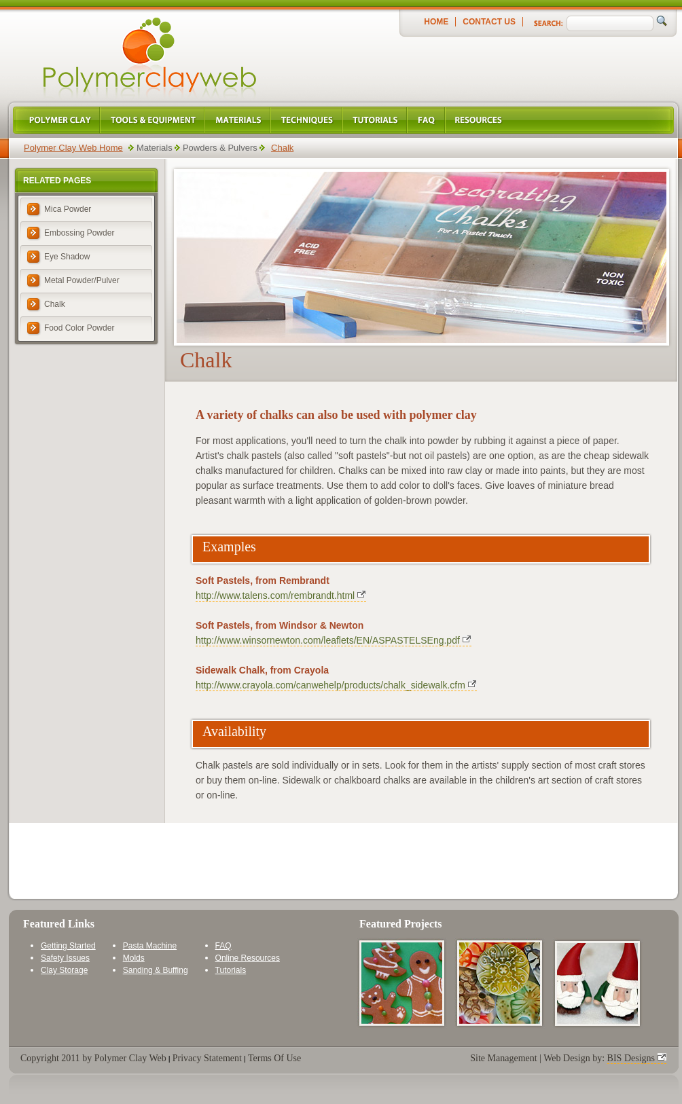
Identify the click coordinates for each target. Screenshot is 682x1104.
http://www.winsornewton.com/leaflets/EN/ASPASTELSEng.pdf (328, 640)
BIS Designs (631, 1058)
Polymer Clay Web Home (73, 148)
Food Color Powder (79, 328)
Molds (134, 958)
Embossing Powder (79, 233)
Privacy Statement (207, 1058)
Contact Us (489, 21)
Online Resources (247, 958)
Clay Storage (64, 970)
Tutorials (231, 970)
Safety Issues (65, 958)
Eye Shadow (67, 256)
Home (436, 21)
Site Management (503, 1058)
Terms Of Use (274, 1058)
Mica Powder (67, 209)
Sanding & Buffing (155, 970)
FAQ (223, 946)
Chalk (282, 148)
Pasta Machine (150, 946)
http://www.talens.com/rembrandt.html (275, 595)
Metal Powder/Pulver (82, 280)
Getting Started (68, 946)
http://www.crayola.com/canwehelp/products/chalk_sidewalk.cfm (330, 685)
